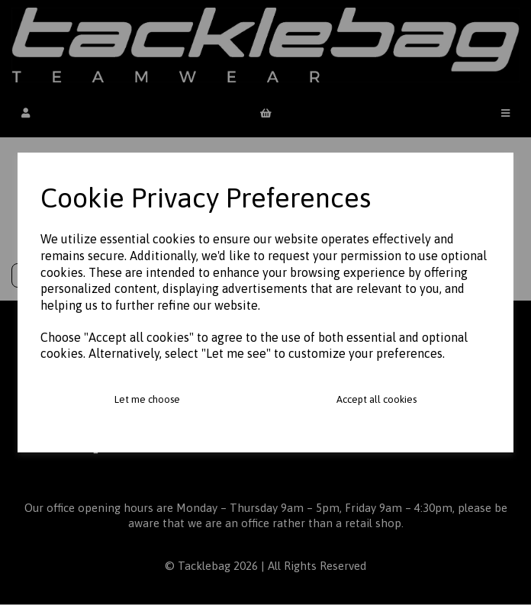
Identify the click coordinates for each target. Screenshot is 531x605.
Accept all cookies (376, 399)
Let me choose (147, 399)
